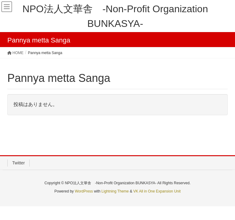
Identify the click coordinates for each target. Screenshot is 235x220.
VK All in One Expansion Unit (157, 191)
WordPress (84, 191)
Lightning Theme (115, 191)
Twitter (18, 162)
